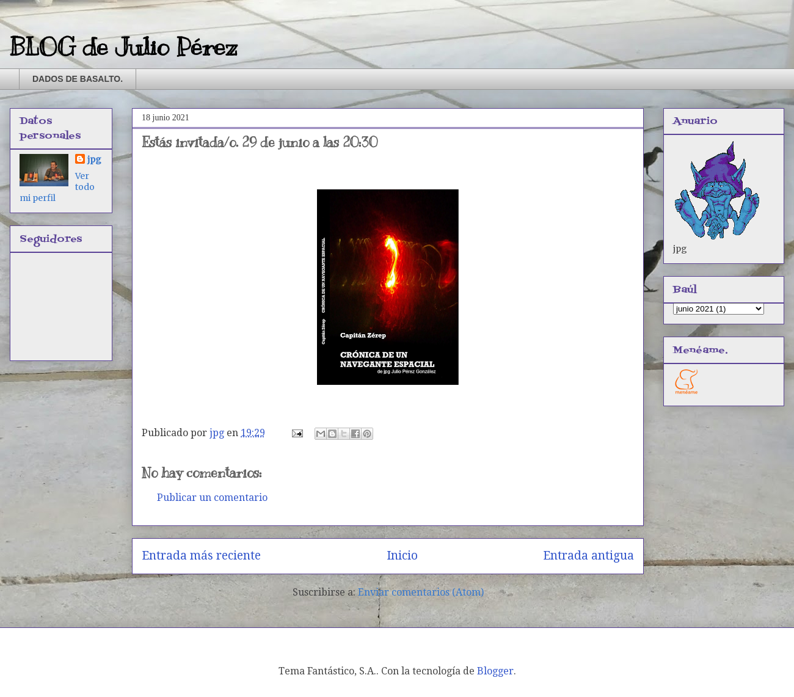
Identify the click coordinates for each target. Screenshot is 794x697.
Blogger (495, 671)
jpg (94, 159)
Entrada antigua (588, 556)
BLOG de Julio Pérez (123, 47)
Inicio (402, 556)
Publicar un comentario (212, 497)
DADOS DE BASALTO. (77, 79)
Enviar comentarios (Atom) (421, 592)
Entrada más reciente (201, 556)
